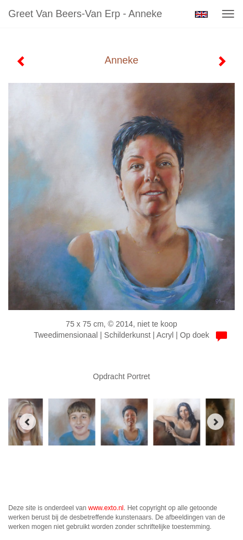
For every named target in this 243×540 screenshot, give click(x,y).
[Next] (215, 421)
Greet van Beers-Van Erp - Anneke (85, 13)
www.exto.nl (106, 508)
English (201, 14)
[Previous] (27, 421)
